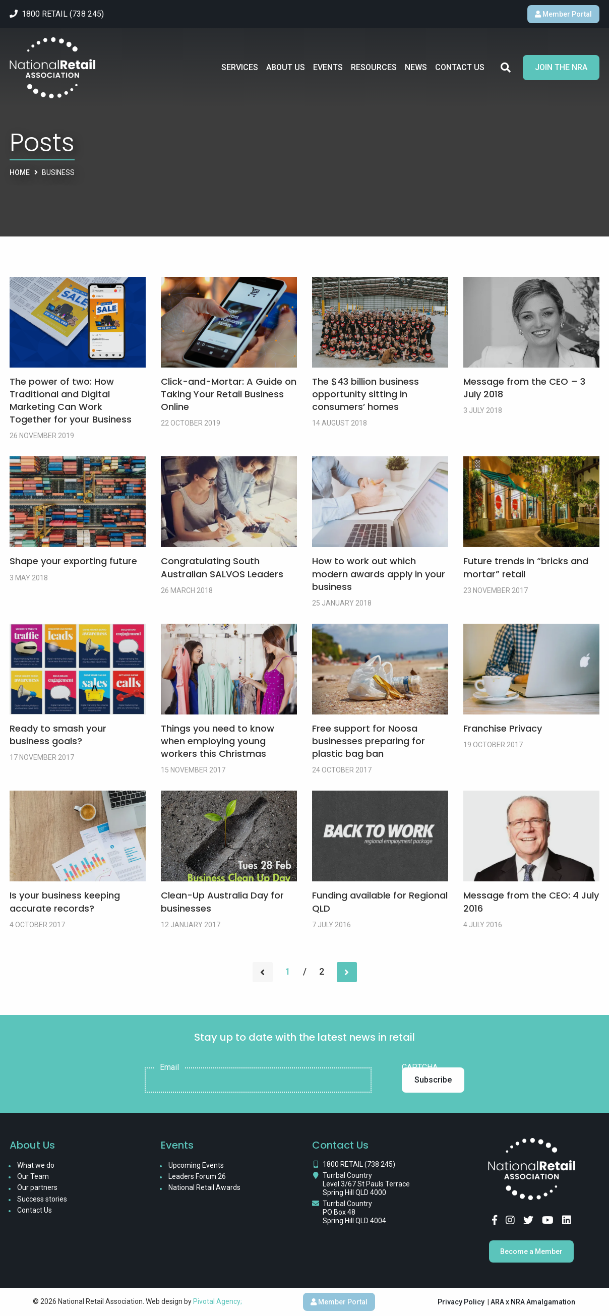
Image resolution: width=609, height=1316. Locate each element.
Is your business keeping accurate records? (65, 901)
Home (20, 172)
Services (239, 67)
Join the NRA (561, 67)
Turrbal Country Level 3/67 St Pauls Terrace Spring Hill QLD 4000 (366, 1184)
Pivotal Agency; (217, 1301)
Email (169, 1067)
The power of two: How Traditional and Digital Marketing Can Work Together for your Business (71, 400)
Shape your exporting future (73, 561)
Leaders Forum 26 (197, 1176)
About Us (285, 67)
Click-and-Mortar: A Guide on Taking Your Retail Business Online (228, 394)
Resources (374, 67)
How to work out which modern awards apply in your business (378, 573)
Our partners (37, 1187)
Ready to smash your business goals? (58, 734)
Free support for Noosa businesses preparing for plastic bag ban (368, 741)
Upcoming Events (196, 1165)
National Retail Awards (204, 1187)
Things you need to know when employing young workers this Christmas (217, 741)
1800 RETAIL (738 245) (359, 1164)
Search (506, 68)
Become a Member (531, 1251)
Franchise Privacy (502, 728)
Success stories (42, 1199)
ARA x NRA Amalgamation (533, 1301)
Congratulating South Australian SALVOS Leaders (222, 567)
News (416, 67)
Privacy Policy (461, 1301)
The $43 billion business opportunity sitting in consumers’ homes (365, 394)
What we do (35, 1165)
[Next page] (347, 972)
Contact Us (459, 67)
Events (328, 67)
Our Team (33, 1176)
